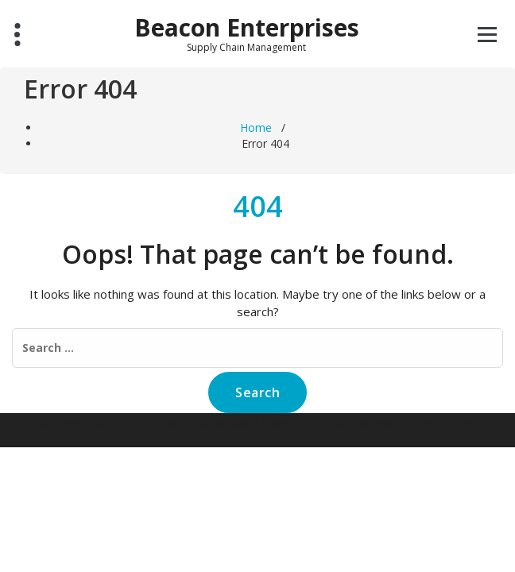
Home (256, 127)
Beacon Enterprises (246, 28)
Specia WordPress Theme (404, 422)
